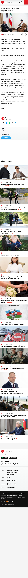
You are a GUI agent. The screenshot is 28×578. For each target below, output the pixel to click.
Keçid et (6, 138)
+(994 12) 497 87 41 (11, 481)
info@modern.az (11, 487)
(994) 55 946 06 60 (11, 484)
